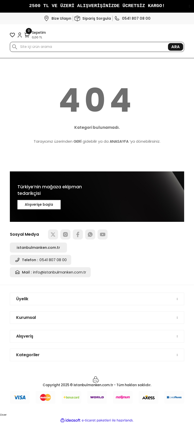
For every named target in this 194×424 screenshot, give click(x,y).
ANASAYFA (119, 141)
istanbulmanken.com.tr (38, 247)
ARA (175, 47)
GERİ (78, 141)
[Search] (97, 47)
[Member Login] (19, 35)
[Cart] (35, 35)
